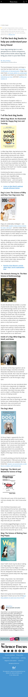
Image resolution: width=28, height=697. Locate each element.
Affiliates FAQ (11, 34)
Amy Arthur (9, 606)
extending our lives (7, 77)
